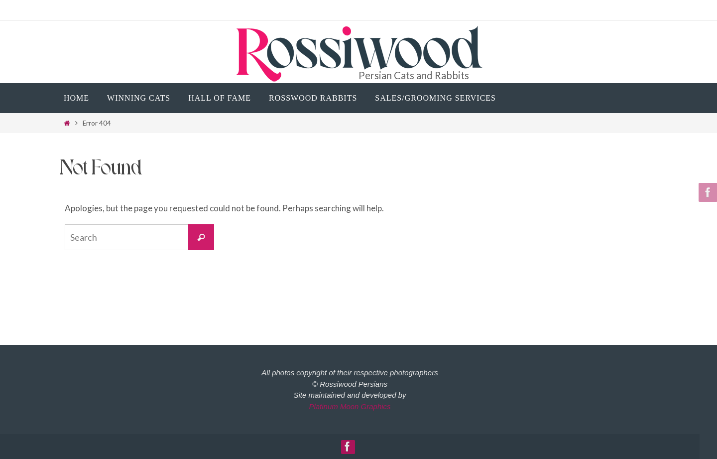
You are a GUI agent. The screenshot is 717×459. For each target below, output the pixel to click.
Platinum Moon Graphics (349, 406)
